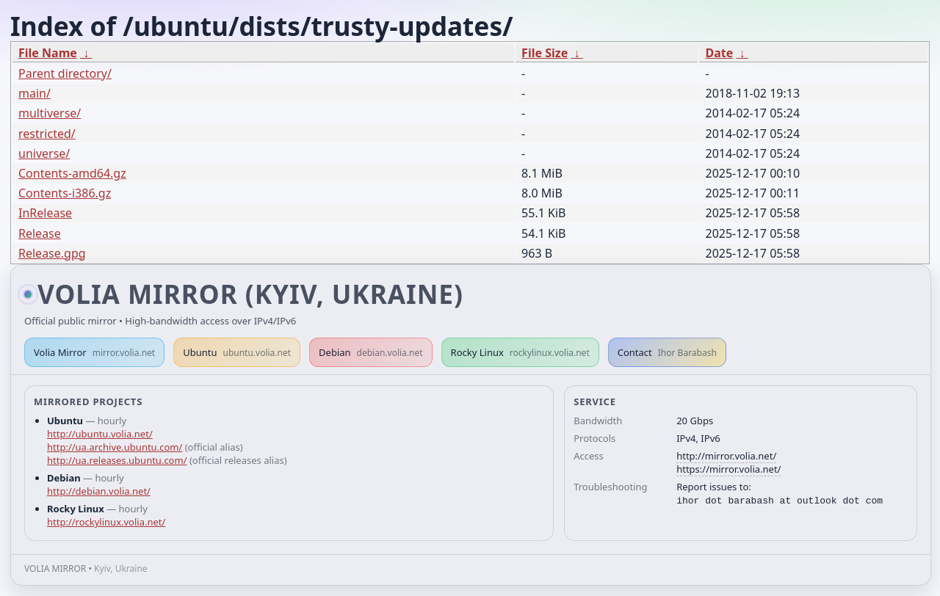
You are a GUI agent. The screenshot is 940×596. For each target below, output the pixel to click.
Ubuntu (237, 352)
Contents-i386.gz (64, 193)
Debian (371, 352)
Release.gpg (52, 253)
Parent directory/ (65, 73)
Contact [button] (667, 352)
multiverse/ (49, 113)
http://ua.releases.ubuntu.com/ (117, 460)
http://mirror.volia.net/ (726, 455)
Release (39, 233)
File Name (47, 53)
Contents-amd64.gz (72, 173)
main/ (34, 93)
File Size (544, 53)
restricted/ (47, 134)
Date (719, 53)
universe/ (44, 153)
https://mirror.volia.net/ (728, 469)
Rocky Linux (520, 352)
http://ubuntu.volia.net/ (100, 433)
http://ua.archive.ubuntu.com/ (114, 447)
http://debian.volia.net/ (99, 491)
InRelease (45, 213)
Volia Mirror (94, 352)
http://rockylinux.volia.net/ (106, 521)
